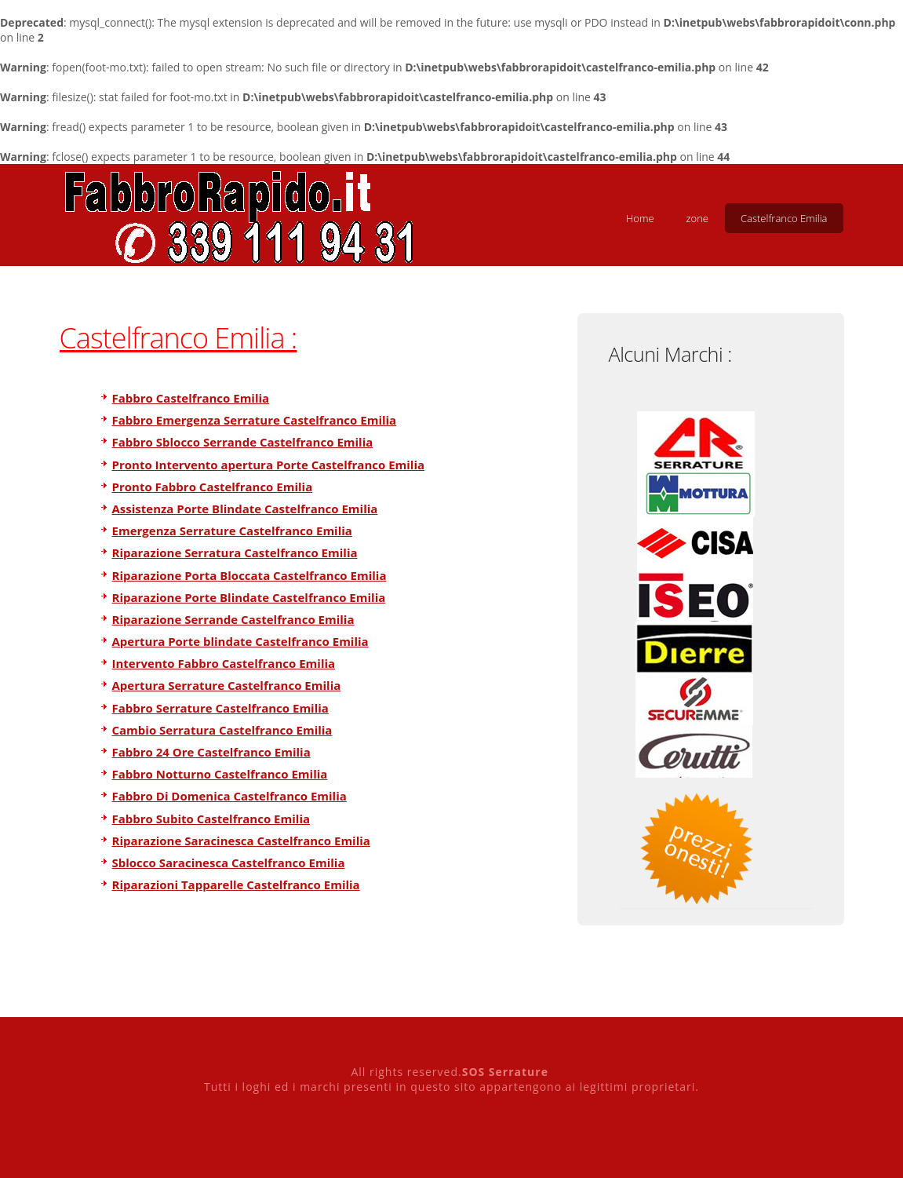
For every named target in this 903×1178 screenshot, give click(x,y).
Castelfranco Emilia (784, 218)
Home (640, 218)
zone (697, 218)
